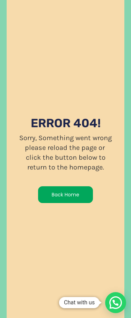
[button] (115, 302)
